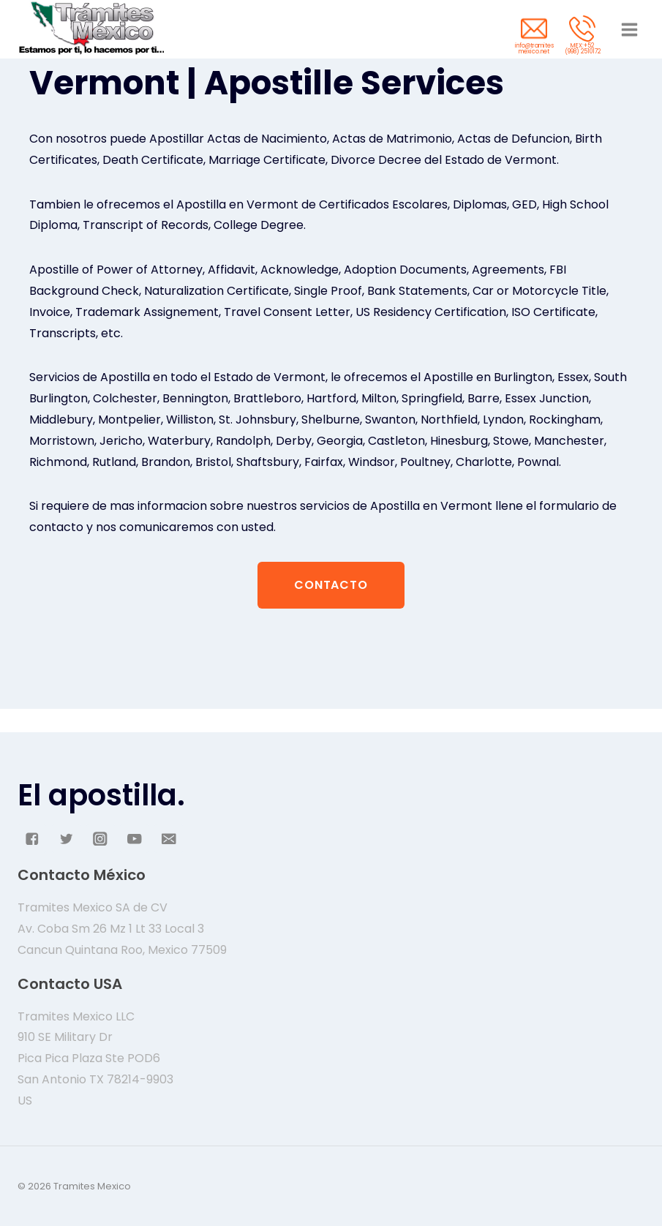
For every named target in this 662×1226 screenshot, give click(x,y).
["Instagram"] (100, 838)
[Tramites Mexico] (91, 29)
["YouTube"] (134, 838)
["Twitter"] (66, 838)
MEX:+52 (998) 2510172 (583, 49)
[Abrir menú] (629, 29)
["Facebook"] (32, 838)
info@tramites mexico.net (534, 49)
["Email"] (168, 838)
